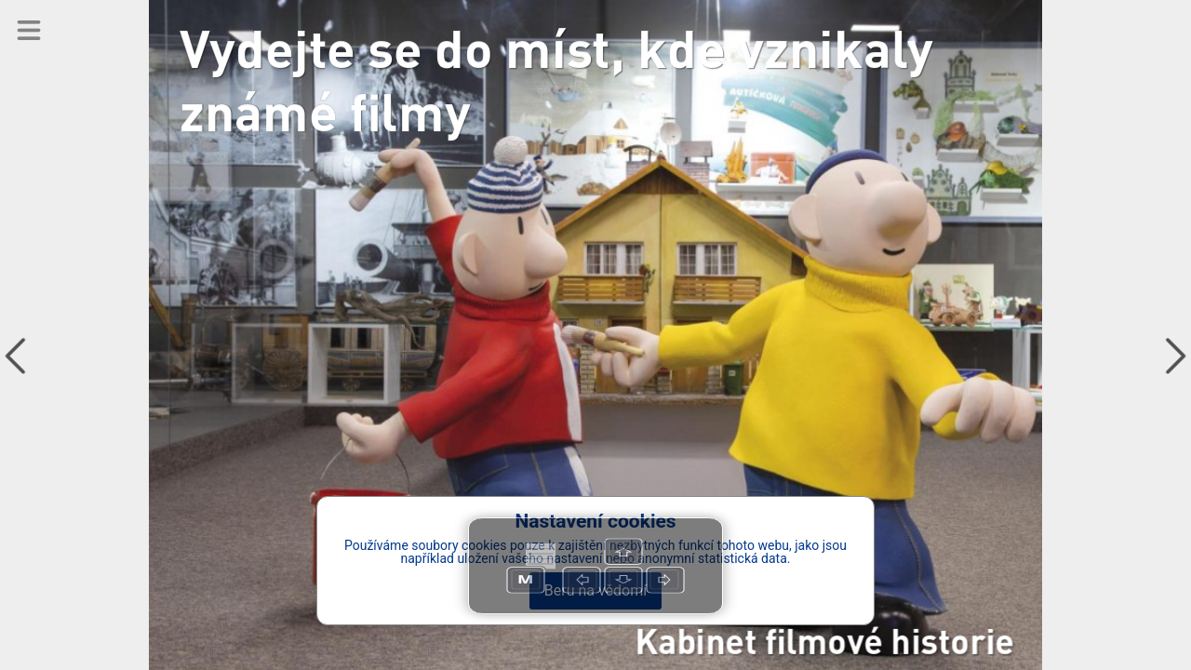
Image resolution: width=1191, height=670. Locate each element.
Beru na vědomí (595, 590)
